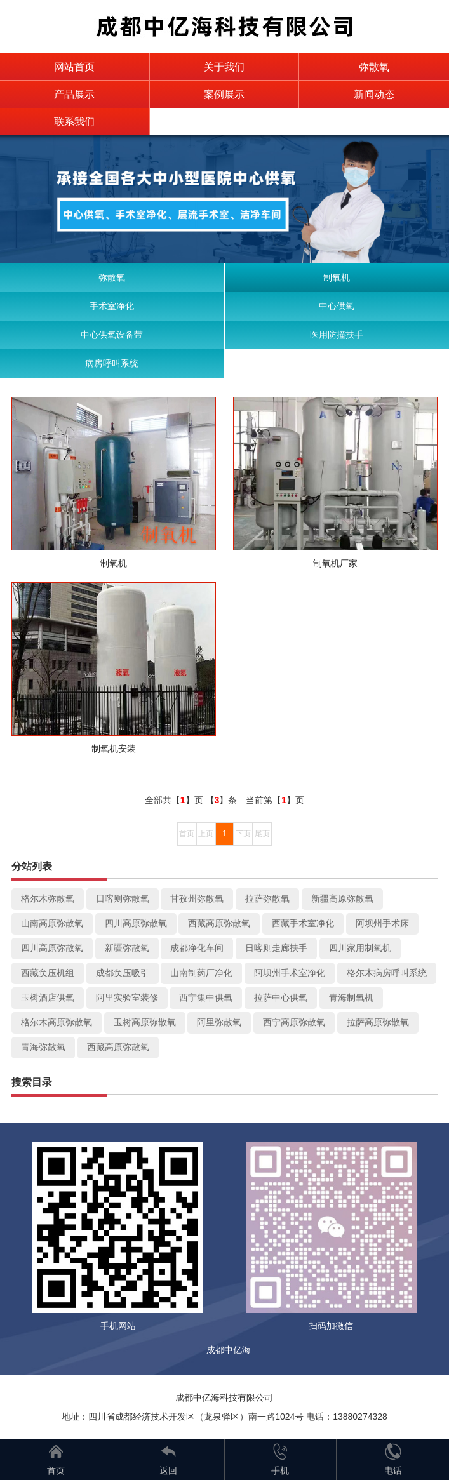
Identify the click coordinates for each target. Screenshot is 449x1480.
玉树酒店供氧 (47, 997)
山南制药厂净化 (201, 973)
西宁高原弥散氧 (294, 1022)
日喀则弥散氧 (122, 898)
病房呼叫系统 (111, 363)
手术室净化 (112, 306)
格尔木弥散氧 (47, 898)
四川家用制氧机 (360, 948)
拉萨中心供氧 (280, 997)
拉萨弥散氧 (267, 898)
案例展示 (224, 94)
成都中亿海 (228, 1350)
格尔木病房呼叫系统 (387, 973)
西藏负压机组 (47, 973)
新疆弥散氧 (127, 948)
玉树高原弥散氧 (145, 1022)
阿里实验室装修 (127, 997)
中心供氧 (336, 306)
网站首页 (74, 67)
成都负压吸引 (122, 973)
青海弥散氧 (43, 1047)
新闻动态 (374, 94)
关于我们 (224, 67)
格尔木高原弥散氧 (56, 1022)
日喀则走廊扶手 (276, 948)
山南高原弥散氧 (52, 923)
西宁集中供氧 (205, 997)
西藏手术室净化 (303, 923)
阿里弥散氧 (219, 1022)
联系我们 (74, 121)
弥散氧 (374, 67)
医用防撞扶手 (336, 335)
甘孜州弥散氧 (197, 898)
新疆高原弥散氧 (342, 898)
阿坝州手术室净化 (289, 973)
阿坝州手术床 (382, 923)
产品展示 (74, 94)
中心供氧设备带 (112, 335)
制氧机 (336, 277)
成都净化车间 (197, 948)
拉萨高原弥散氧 (378, 1022)
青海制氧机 (351, 997)
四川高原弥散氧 (136, 923)
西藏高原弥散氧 (219, 923)
